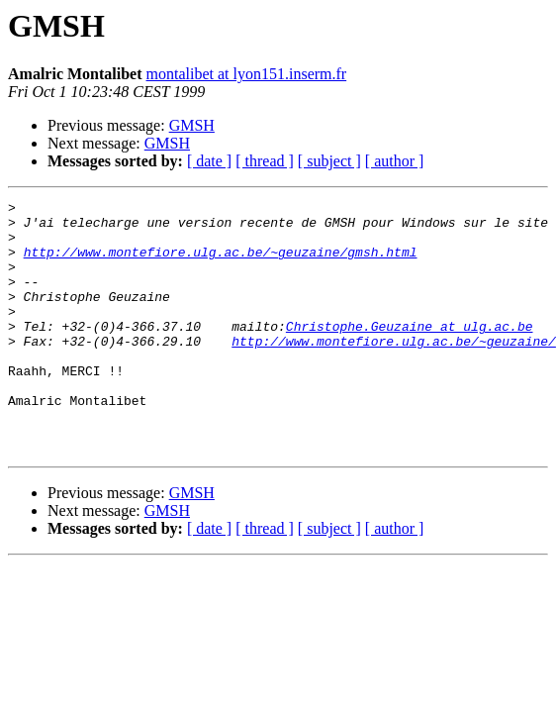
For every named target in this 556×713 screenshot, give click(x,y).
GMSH (192, 125)
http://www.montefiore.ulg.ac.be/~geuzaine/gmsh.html (220, 263)
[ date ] (209, 161)
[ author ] (394, 161)
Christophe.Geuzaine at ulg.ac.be (409, 352)
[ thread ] (264, 161)
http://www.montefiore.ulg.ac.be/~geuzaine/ (394, 370)
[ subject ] (329, 161)
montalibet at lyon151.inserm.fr (246, 73)
